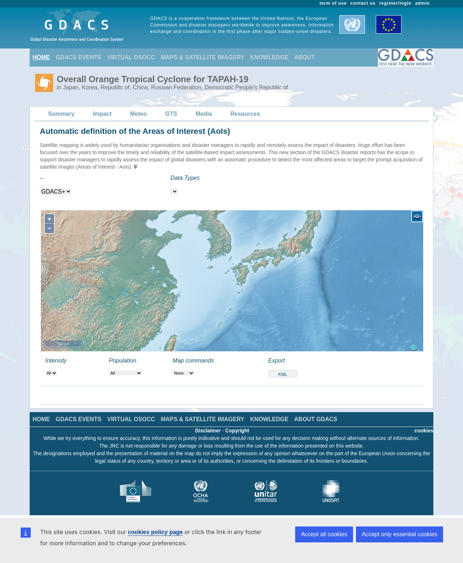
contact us (363, 3)
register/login (395, 3)
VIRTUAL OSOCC (131, 57)
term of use (333, 3)
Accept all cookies (324, 534)
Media (204, 114)
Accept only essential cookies (399, 534)
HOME (41, 57)
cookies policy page (155, 532)
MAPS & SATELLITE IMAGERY (202, 57)
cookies (424, 430)
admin (422, 3)
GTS (171, 114)
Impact (102, 114)
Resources (245, 114)
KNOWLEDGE (269, 57)
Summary (61, 114)
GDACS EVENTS (78, 57)
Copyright (237, 430)
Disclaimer (208, 430)
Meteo (138, 114)
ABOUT (304, 57)
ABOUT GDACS (315, 419)
